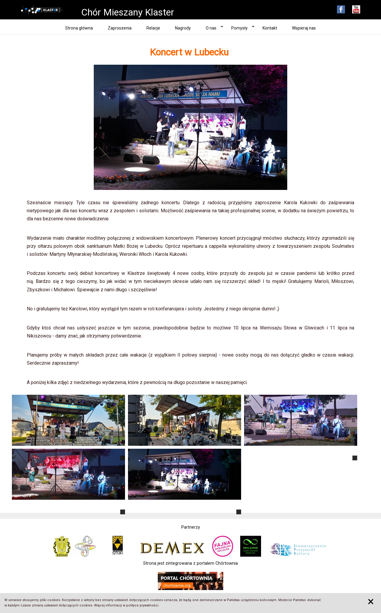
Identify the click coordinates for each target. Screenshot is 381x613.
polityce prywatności (142, 605)
